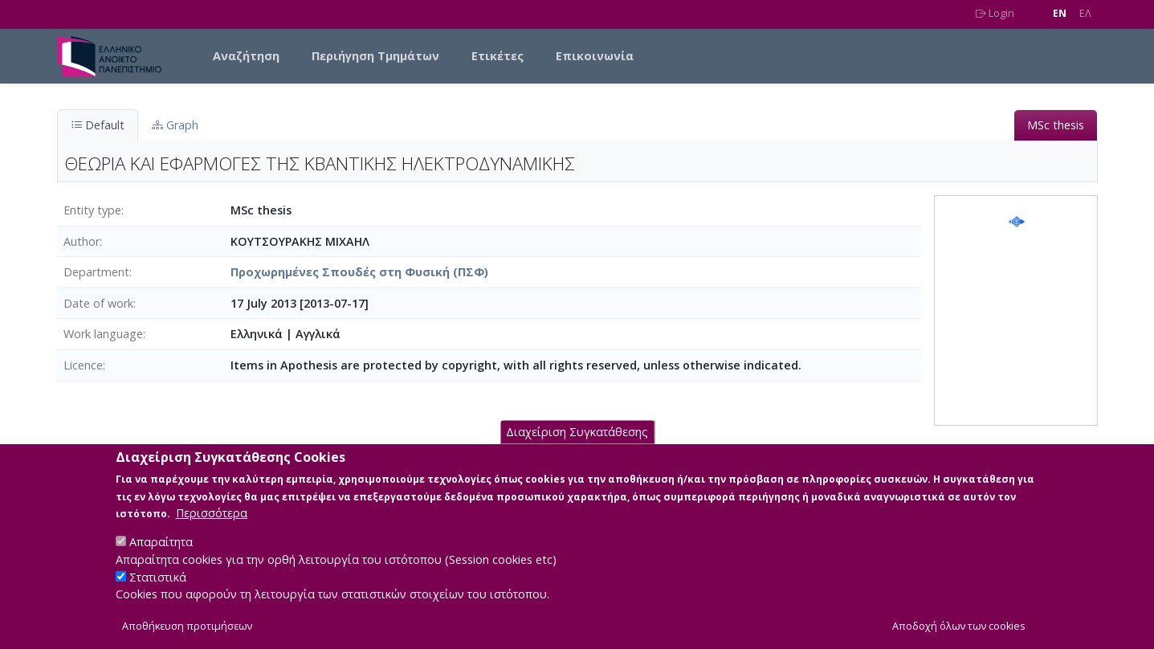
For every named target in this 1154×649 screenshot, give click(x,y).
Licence (83, 365)
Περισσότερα (211, 526)
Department (96, 272)
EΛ (1085, 13)
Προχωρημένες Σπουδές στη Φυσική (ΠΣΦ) (359, 272)
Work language (103, 333)
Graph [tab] (175, 125)
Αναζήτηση (246, 55)
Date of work (98, 303)
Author (81, 241)
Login (995, 13)
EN (1059, 13)
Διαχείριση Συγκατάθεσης (577, 445)
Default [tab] (97, 125)
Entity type (92, 210)
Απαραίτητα (161, 555)
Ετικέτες (497, 55)
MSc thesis (1055, 125)
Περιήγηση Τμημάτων (375, 55)
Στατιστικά (157, 590)
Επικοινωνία (595, 55)
